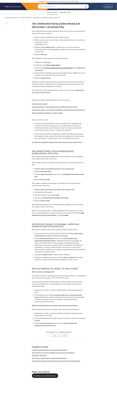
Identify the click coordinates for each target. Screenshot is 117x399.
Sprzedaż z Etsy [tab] (65, 12)
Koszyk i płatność (25, 17)
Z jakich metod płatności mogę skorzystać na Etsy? (49, 350)
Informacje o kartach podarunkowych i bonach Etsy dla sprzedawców (56, 361)
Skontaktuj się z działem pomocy (45, 376)
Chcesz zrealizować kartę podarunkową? (59, 68)
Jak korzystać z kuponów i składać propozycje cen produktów (53, 353)
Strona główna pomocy (11, 17)
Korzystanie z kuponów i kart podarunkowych (45, 17)
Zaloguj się (108, 6)
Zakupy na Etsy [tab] (52, 12)
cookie (76, 1)
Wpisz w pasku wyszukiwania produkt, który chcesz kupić (54, 169)
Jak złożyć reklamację (39, 355)
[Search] (86, 6)
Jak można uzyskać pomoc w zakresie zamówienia (49, 358)
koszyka (65, 235)
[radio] (54, 335)
